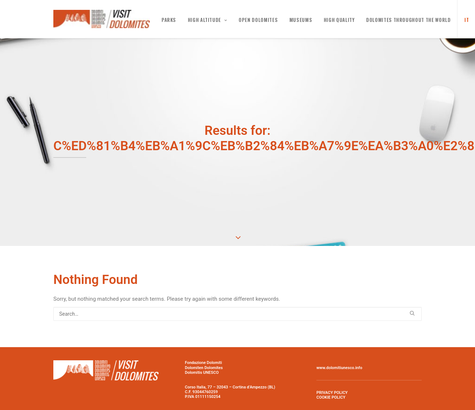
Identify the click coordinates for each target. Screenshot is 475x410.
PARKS (169, 19)
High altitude (207, 19)
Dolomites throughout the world (408, 19)
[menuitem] (464, 19)
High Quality (339, 19)
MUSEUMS (300, 19)
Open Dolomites (258, 19)
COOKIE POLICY (330, 396)
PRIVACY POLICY (332, 391)
